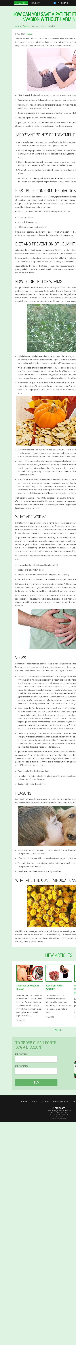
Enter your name (21, 1054)
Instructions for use (60, 1101)
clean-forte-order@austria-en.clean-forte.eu (59, 1111)
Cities (74, 1101)
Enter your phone (21, 1066)
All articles (58, 1030)
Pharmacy (25, 1101)
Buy (36, 1082)
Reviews (35, 1101)
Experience (45, 1101)
